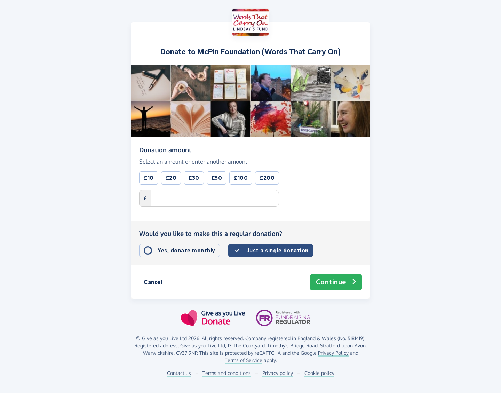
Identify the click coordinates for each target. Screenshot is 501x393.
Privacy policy (277, 373)
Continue (336, 282)
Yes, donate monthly (186, 250)
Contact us (179, 373)
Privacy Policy (333, 353)
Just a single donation (278, 250)
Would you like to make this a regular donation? (210, 233)
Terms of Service (243, 360)
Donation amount (165, 149)
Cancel (153, 282)
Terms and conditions (226, 373)
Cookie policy (319, 373)
